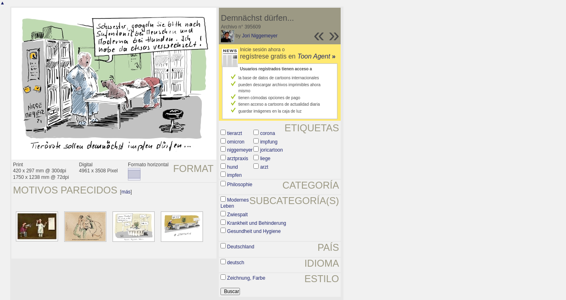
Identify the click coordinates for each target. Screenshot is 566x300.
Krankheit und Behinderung (256, 223)
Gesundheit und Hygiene (254, 231)
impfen (234, 175)
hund (232, 167)
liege (265, 158)
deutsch (235, 262)
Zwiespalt (237, 214)
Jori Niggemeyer (259, 36)
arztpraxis (237, 158)
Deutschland (240, 247)
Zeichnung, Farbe (246, 278)
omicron (235, 142)
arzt (264, 167)
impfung (269, 142)
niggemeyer (240, 150)
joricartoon (271, 150)
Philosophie (239, 184)
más (126, 192)
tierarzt (234, 133)
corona (267, 133)
